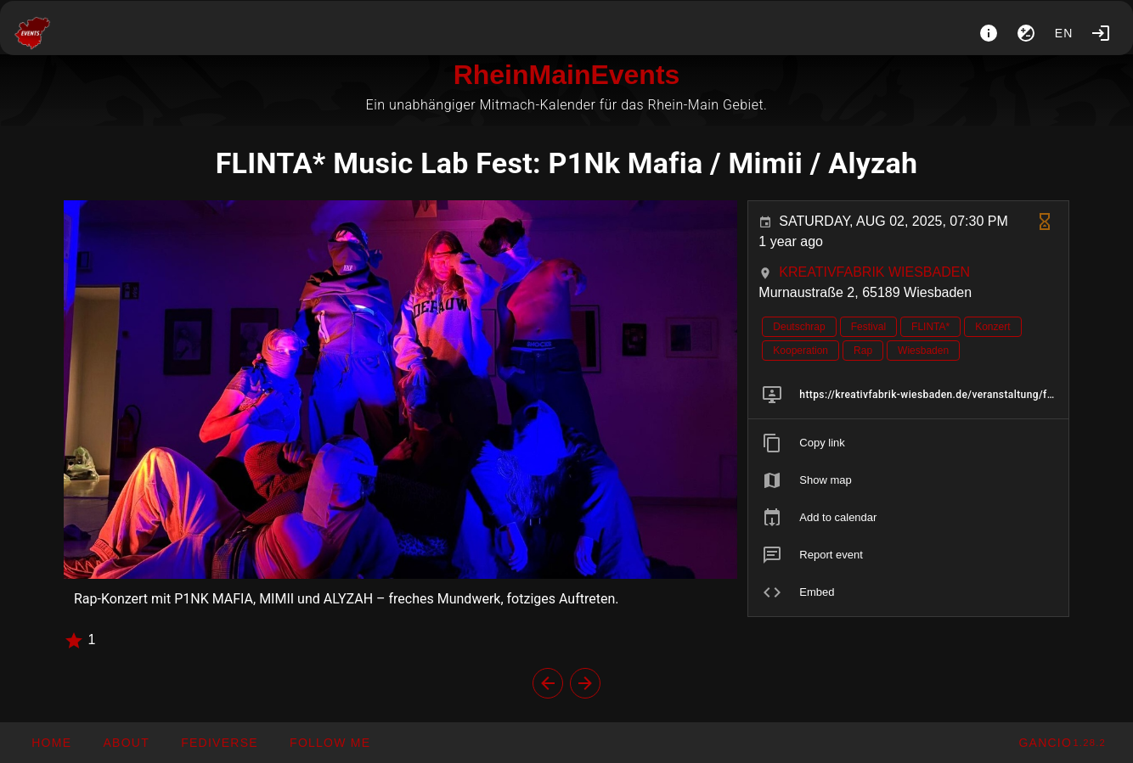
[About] (988, 33)
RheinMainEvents (567, 74)
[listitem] (908, 395)
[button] (219, 742)
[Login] (1100, 33)
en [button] (1064, 33)
